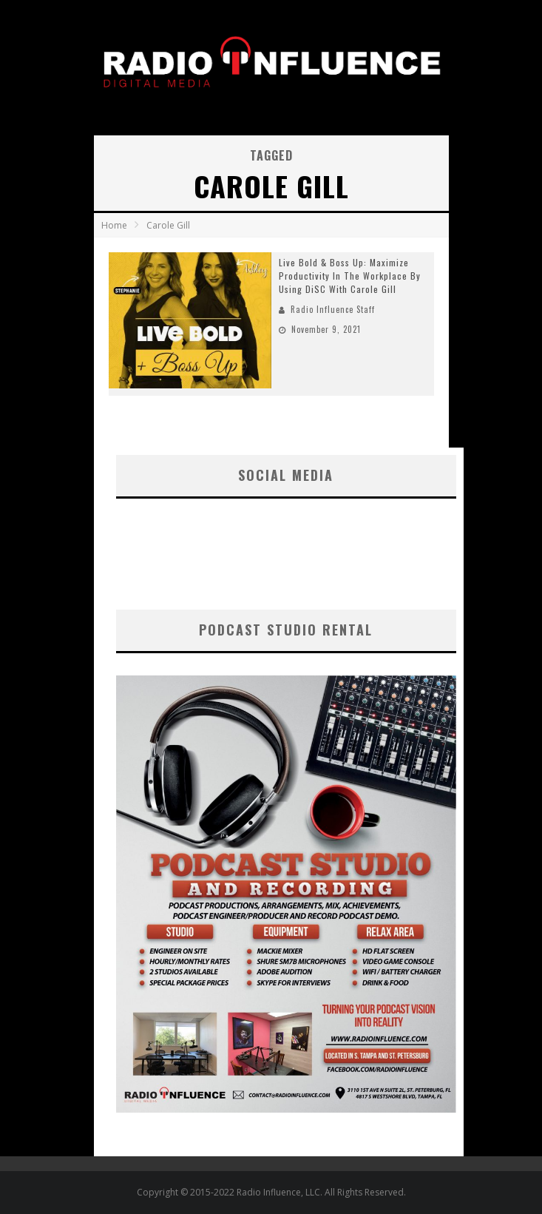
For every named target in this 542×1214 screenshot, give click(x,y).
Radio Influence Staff (333, 309)
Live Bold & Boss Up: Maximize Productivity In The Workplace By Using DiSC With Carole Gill (350, 275)
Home (114, 225)
